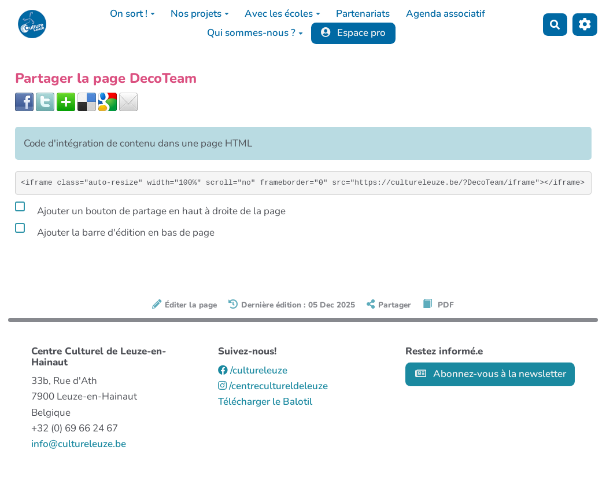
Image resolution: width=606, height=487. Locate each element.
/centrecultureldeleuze (273, 386)
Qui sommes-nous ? (255, 32)
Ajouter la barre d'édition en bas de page (115, 230)
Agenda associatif (445, 13)
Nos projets (200, 13)
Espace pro (353, 32)
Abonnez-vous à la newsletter (491, 373)
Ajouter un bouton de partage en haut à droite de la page (150, 209)
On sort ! (132, 13)
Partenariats (363, 13)
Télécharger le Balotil (265, 401)
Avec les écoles (282, 13)
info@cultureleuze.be (78, 444)
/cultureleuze (252, 370)
